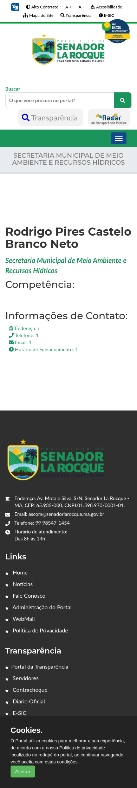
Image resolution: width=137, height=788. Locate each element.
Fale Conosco (25, 595)
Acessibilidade (106, 6)
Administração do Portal (38, 607)
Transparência (51, 117)
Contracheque (26, 689)
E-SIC (15, 712)
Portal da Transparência (36, 666)
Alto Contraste (42, 6)
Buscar (68, 97)
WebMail (20, 618)
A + (68, 6)
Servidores (22, 678)
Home (16, 572)
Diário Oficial (25, 701)
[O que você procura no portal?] (122, 100)
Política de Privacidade (36, 630)
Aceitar (23, 771)
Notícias (19, 583)
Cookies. (27, 730)
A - (81, 6)
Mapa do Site (38, 15)
